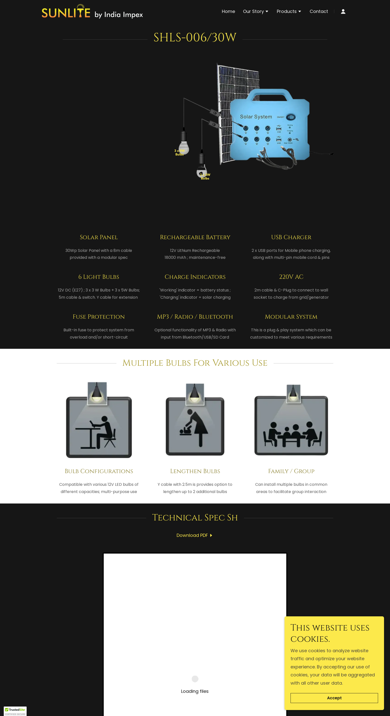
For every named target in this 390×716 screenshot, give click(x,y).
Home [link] (228, 11)
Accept (334, 698)
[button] (256, 11)
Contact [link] (319, 11)
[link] (92, 11)
